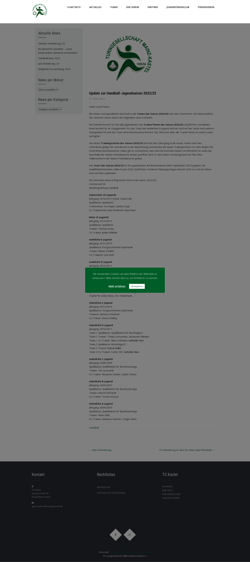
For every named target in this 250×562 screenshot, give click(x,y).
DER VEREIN (132, 7)
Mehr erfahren (117, 286)
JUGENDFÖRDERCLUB (177, 7)
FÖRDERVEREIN (206, 7)
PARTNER (153, 7)
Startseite (74, 7)
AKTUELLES (95, 7)
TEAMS (114, 7)
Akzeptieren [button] (137, 286)
